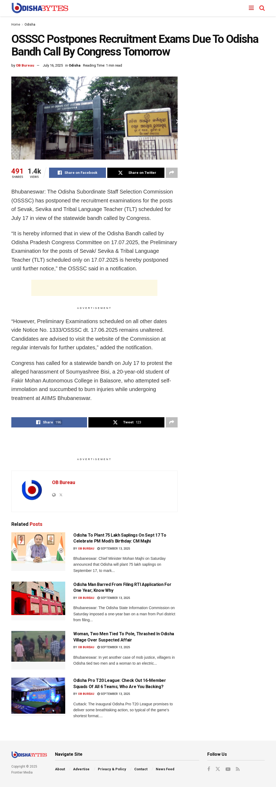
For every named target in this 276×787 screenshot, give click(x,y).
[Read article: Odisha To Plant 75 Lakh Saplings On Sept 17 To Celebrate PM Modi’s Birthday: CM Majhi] (38, 551)
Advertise (81, 769)
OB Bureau (25, 65)
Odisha (30, 24)
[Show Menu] (251, 8)
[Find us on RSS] (238, 769)
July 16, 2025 (53, 65)
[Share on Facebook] (77, 173)
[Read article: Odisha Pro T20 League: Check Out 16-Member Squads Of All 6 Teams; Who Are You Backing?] (38, 697)
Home (15, 24)
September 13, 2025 (113, 548)
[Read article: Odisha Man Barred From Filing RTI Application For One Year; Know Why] (38, 601)
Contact (140, 769)
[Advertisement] (94, 288)
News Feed (165, 769)
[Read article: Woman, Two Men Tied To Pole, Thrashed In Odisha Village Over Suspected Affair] (38, 650)
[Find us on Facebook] (208, 769)
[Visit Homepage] (39, 8)
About (60, 769)
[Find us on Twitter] (217, 769)
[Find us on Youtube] (228, 769)
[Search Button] (262, 8)
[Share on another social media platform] (172, 173)
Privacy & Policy (112, 769)
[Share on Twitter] (135, 173)
